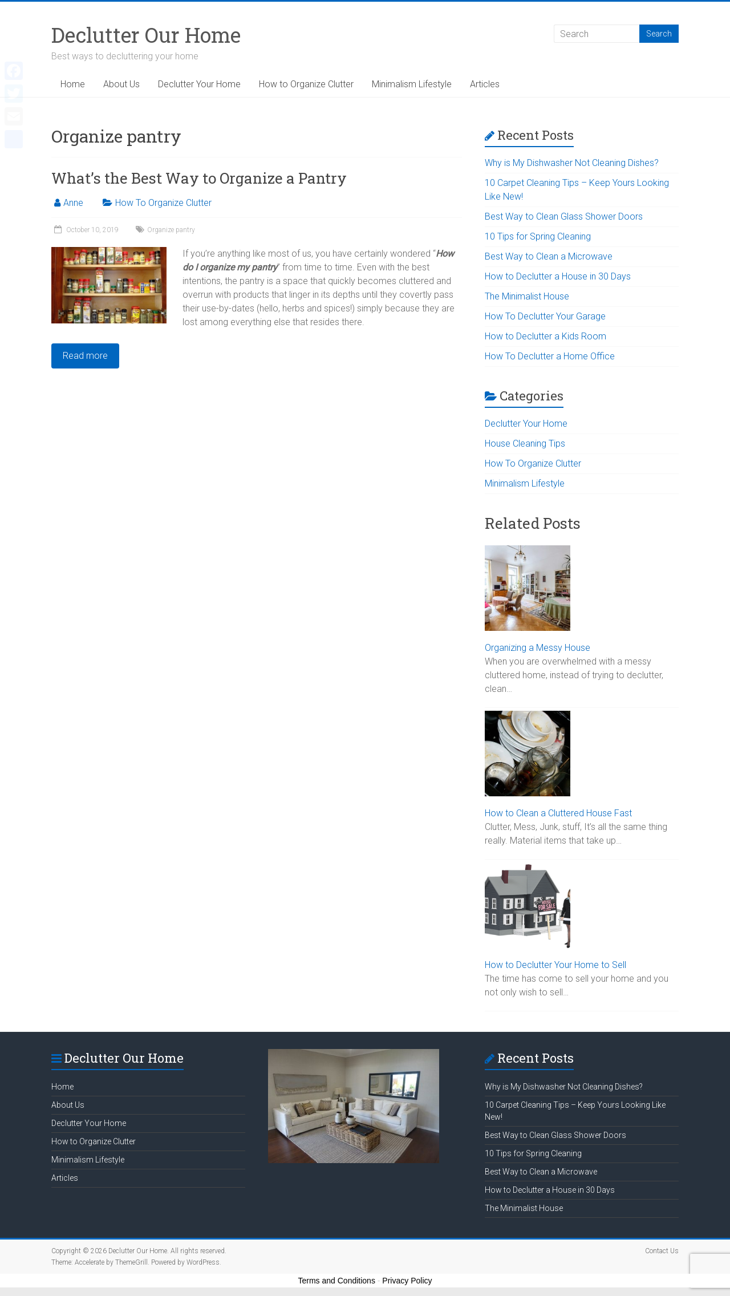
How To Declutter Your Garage (545, 316)
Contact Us (662, 1251)
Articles (485, 84)
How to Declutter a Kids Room (545, 336)
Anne (73, 202)
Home (72, 84)
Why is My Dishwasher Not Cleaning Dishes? (572, 162)
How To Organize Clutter (163, 202)
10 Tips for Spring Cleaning (538, 236)
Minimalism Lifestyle (412, 84)
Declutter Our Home (146, 34)
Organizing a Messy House (537, 647)
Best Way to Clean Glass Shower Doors (564, 216)
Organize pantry (171, 230)
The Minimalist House (527, 296)
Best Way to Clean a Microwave (549, 256)
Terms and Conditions (336, 1280)
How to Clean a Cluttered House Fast (558, 813)
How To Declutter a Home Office (550, 356)
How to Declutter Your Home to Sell (555, 964)
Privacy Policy (407, 1280)
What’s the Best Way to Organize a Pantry (199, 178)
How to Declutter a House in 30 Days (558, 276)
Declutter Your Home (199, 84)
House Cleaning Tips (525, 443)
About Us (121, 84)
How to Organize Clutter (306, 84)
